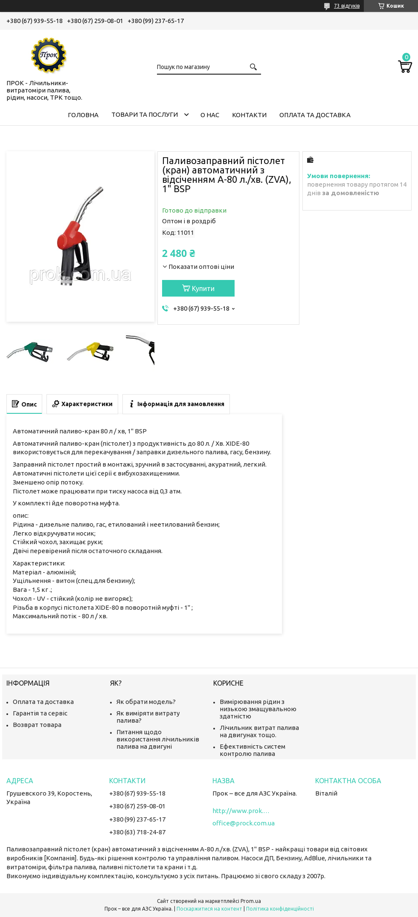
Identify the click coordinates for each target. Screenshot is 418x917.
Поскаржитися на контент (209, 908)
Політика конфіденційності (280, 908)
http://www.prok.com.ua (242, 810)
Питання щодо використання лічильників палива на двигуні (157, 739)
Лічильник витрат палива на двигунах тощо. (259, 731)
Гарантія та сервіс (40, 713)
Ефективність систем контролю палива (252, 750)
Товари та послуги (144, 114)
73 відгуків (347, 6)
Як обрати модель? (146, 701)
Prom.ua (251, 901)
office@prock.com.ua (243, 823)
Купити (203, 288)
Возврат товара (37, 724)
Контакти (249, 114)
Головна (83, 114)
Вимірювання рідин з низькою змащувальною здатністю (258, 709)
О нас (209, 114)
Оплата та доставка (315, 114)
